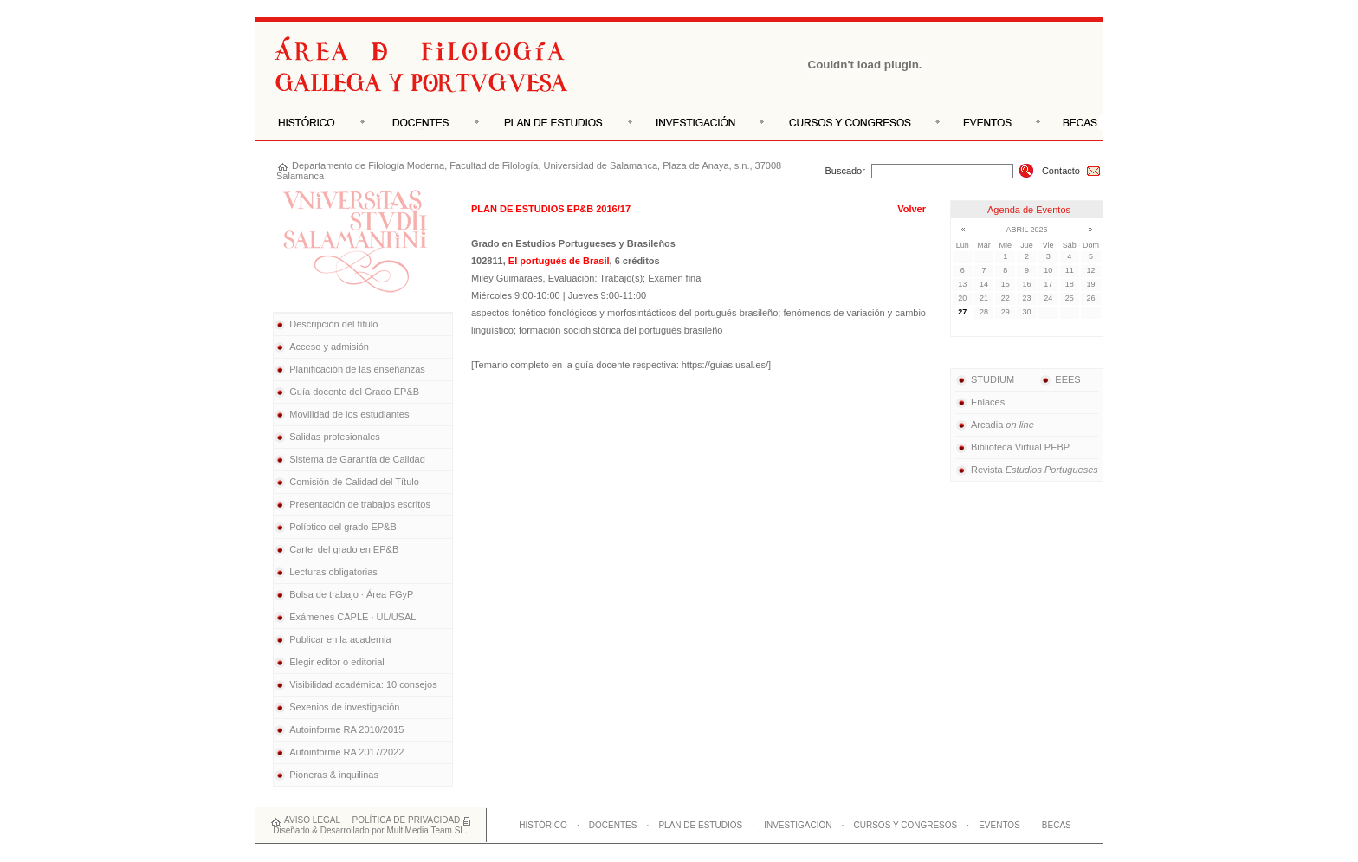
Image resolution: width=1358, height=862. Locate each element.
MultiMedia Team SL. (426, 830)
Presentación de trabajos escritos (359, 504)
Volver (911, 209)
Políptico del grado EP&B (343, 527)
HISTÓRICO (543, 825)
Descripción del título (333, 324)
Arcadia (994, 424)
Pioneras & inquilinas (333, 774)
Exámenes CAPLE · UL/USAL (352, 617)
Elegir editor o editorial (336, 662)
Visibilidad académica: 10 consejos (362, 684)
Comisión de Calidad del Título (354, 481)
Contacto (1071, 170)
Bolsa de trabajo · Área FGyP (351, 594)
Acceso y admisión (329, 346)
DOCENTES (613, 825)
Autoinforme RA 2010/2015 (346, 729)
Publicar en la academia (340, 639)
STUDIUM (984, 379)
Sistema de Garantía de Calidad (357, 459)
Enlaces (980, 402)
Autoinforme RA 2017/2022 (346, 752)
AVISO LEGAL (312, 820)
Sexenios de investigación (344, 707)
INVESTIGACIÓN (797, 825)
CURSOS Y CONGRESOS (906, 825)
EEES (1059, 379)
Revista (1026, 469)
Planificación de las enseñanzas (357, 369)
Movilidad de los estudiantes (349, 414)
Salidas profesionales (334, 436)
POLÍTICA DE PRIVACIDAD (406, 820)
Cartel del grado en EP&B (343, 549)
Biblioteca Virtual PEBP (1012, 447)
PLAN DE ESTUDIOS (700, 825)
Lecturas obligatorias (333, 572)
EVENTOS (999, 825)
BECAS (1056, 825)
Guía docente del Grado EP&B (354, 391)
